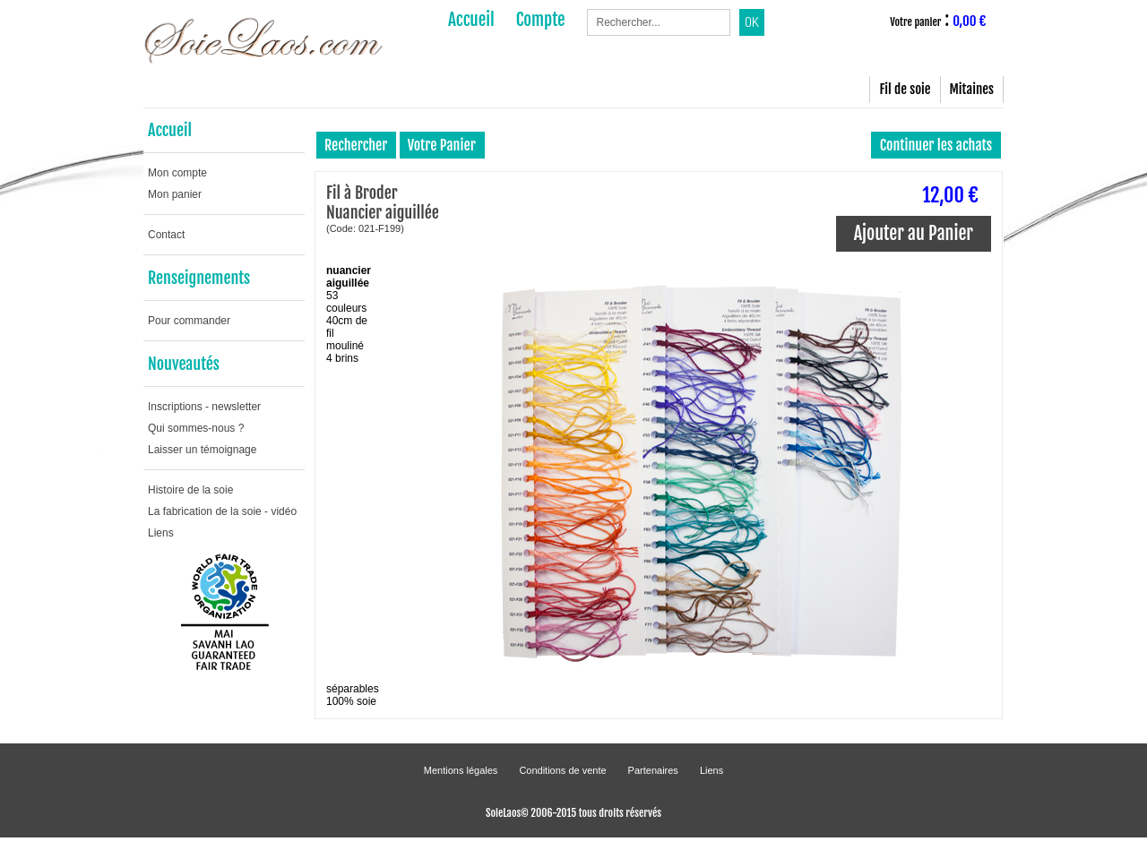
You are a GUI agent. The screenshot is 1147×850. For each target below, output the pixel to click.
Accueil (170, 130)
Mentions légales (461, 770)
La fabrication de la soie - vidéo (222, 511)
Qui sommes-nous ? (196, 428)
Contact (166, 234)
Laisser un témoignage (202, 449)
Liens (161, 533)
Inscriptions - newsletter (204, 406)
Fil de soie (904, 89)
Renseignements (199, 278)
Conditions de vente (562, 770)
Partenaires (653, 770)
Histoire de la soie (190, 490)
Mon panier (175, 194)
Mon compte (177, 173)
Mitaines (972, 89)
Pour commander (189, 320)
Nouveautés (184, 363)
